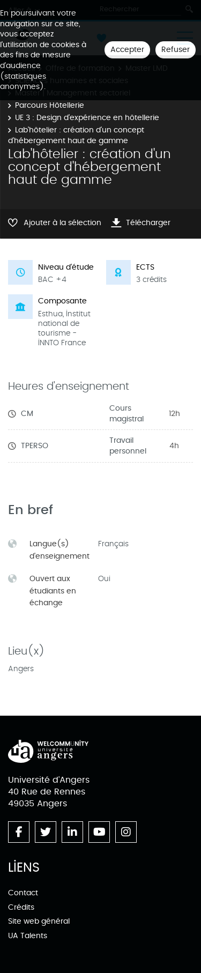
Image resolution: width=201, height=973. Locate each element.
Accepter (127, 49)
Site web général (39, 921)
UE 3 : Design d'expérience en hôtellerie (87, 117)
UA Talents (27, 935)
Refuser (175, 49)
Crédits (21, 907)
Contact (23, 892)
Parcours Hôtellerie (49, 105)
